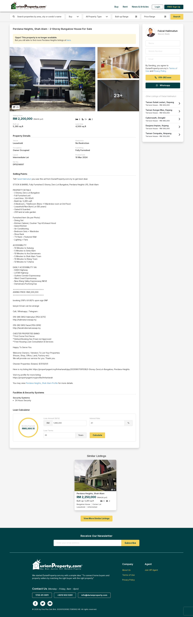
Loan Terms (48, 431)
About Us (126, 570)
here (69, 40)
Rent (125, 6)
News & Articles (140, 6)
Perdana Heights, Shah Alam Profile (42, 383)
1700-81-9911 (42, 595)
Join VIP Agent (151, 570)
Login (157, 7)
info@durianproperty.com (94, 595)
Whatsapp (163, 85)
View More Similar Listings (97, 518)
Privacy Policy (160, 71)
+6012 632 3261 (65, 595)
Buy (116, 6)
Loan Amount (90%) (52, 418)
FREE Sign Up (173, 7)
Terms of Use (128, 575)
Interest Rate (95, 418)
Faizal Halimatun (24, 179)
